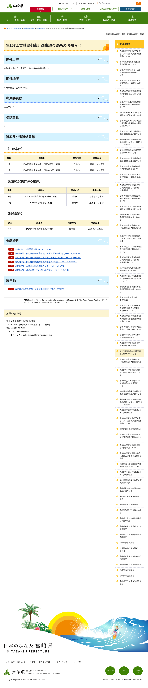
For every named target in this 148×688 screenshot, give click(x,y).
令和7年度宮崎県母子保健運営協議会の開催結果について (130, 72)
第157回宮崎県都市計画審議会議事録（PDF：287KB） (40, 289)
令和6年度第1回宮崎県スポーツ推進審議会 (131, 473)
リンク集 (77, 662)
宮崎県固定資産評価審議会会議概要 (130, 536)
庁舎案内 (138, 672)
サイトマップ (61, 662)
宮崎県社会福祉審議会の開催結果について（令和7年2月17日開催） (131, 402)
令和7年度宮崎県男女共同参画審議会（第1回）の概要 (130, 177)
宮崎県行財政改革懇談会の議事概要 (130, 527)
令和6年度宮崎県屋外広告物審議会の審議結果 (130, 344)
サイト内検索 (99, 3)
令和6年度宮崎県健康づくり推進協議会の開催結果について (130, 361)
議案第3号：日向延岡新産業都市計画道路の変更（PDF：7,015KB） (46, 262)
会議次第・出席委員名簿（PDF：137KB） (34, 249)
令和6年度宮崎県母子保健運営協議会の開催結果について (130, 383)
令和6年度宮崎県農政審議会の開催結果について (130, 446)
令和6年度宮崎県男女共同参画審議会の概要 (130, 336)
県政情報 (17, 28)
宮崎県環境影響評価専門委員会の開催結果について (130, 465)
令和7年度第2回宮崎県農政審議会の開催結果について (131, 208)
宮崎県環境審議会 (127, 576)
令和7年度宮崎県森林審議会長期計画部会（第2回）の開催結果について (130, 259)
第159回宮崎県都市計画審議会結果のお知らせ (130, 151)
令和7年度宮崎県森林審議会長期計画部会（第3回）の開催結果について (130, 187)
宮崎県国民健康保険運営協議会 (130, 582)
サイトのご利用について (16, 662)
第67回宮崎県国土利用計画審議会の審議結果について (131, 114)
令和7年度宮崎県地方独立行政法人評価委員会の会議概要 (130, 238)
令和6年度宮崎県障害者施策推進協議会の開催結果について (130, 437)
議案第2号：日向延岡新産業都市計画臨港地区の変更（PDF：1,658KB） (48, 258)
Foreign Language (87, 3)
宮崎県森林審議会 (127, 543)
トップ (9, 28)
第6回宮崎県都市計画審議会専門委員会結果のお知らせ (130, 217)
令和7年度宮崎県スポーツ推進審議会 (130, 298)
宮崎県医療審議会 (127, 570)
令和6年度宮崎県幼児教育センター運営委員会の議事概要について (130, 420)
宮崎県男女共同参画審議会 (130, 565)
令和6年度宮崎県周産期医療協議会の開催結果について (130, 372)
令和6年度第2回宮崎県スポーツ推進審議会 (131, 411)
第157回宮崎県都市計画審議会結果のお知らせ (130, 352)
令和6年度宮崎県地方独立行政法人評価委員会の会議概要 (130, 455)
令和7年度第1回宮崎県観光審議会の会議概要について (131, 159)
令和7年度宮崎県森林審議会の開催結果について (130, 167)
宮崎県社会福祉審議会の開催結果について (130, 489)
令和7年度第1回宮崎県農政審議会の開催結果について (131, 328)
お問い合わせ (111, 672)
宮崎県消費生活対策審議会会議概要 (130, 557)
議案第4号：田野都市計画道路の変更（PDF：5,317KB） (41, 266)
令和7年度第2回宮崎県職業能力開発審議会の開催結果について (131, 93)
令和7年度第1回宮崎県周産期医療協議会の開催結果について (131, 249)
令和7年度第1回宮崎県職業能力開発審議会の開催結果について (131, 278)
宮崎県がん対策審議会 (129, 504)
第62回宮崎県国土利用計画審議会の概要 (131, 481)
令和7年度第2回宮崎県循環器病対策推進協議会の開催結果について (131, 123)
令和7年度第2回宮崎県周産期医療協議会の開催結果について (131, 104)
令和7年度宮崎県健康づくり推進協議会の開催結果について (130, 227)
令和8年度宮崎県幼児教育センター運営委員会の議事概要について (130, 53)
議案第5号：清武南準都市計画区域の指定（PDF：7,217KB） (43, 270)
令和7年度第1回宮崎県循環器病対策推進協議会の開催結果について (131, 318)
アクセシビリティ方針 (41, 662)
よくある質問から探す (108, 9)
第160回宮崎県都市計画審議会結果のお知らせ (130, 63)
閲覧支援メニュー (68, 3)
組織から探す (85, 9)
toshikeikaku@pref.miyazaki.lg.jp (37, 335)
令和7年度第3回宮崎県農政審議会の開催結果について (131, 132)
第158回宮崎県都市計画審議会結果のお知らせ (130, 269)
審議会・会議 (28, 28)
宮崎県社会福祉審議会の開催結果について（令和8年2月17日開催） (131, 142)
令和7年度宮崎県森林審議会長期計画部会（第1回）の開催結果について (130, 308)
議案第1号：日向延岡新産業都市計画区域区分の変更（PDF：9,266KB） (48, 253)
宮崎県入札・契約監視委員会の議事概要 (130, 519)
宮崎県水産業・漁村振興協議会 (130, 498)
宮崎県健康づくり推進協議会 (130, 511)
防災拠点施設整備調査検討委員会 (130, 549)
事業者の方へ (131, 9)
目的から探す (63, 9)
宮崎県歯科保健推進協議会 (130, 429)
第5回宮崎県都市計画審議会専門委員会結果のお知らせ (130, 289)
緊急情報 (40, 9)
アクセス (125, 672)
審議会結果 (40, 28)
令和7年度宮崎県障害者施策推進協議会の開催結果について (130, 198)
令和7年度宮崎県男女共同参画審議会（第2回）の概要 (130, 83)
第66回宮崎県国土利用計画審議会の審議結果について (131, 392)
